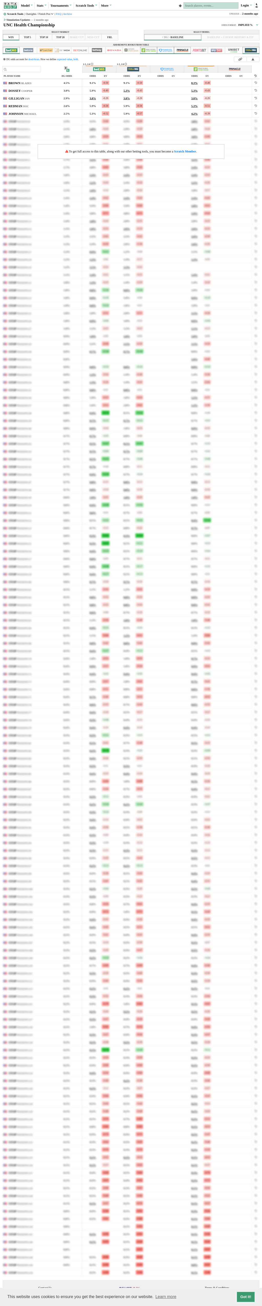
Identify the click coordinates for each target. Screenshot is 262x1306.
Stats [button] (42, 5)
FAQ (58, 13)
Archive (67, 13)
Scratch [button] (86, 5)
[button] (256, 5)
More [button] (106, 5)
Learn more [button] (165, 1296)
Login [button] (246, 5)
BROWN (19, 83)
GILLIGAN (19, 98)
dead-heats (33, 59)
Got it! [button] (245, 1297)
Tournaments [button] (61, 5)
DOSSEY (20, 91)
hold (75, 59)
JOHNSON (22, 114)
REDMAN (18, 106)
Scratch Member (185, 151)
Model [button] (27, 5)
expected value (64, 59)
